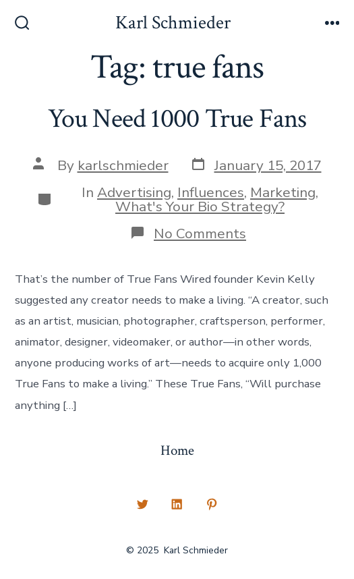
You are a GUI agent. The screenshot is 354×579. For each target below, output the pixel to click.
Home (177, 450)
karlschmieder (123, 165)
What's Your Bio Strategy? (200, 206)
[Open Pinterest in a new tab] (212, 505)
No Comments (200, 233)
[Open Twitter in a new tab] (142, 505)
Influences (210, 192)
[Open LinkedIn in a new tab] (177, 505)
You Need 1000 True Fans (177, 118)
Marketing (283, 192)
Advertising (134, 192)
